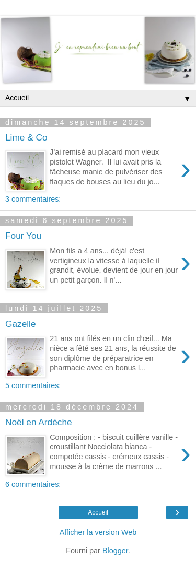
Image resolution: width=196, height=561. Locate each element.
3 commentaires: (33, 199)
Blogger (115, 550)
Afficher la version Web (98, 532)
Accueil (98, 512)
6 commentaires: (33, 484)
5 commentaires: (33, 385)
